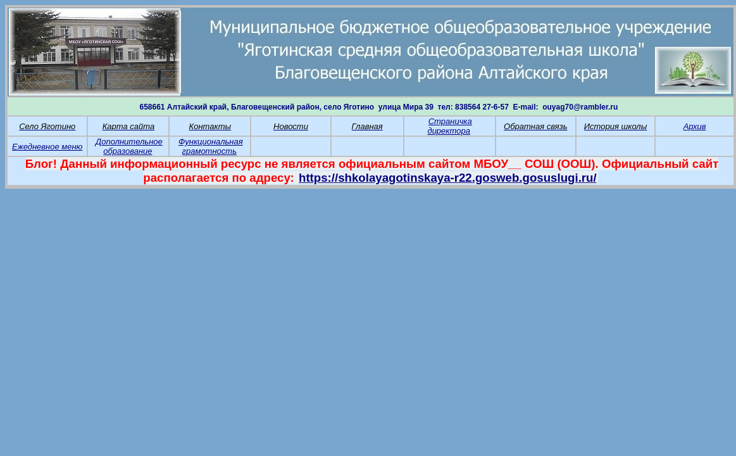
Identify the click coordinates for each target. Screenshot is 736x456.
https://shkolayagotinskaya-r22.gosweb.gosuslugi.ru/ (448, 177)
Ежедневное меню (47, 146)
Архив (694, 126)
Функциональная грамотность (210, 146)
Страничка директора (449, 126)
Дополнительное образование (129, 146)
